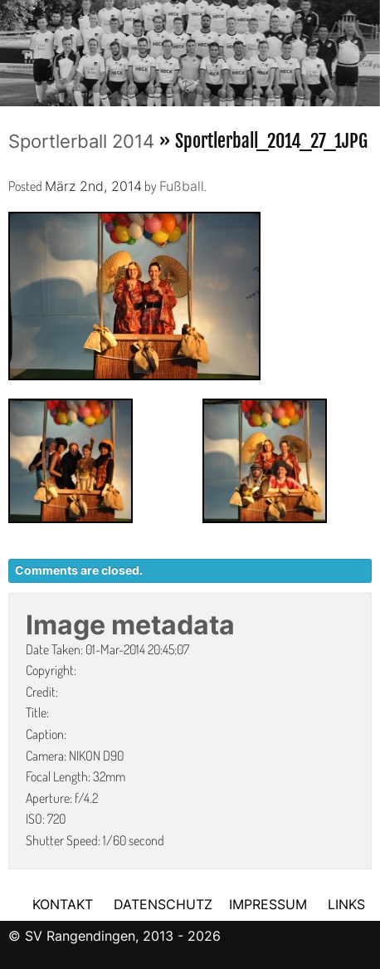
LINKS (346, 904)
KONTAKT (62, 904)
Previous (12, 48)
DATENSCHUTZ (163, 904)
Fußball (181, 186)
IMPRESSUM (270, 904)
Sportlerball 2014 (81, 141)
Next (367, 48)
